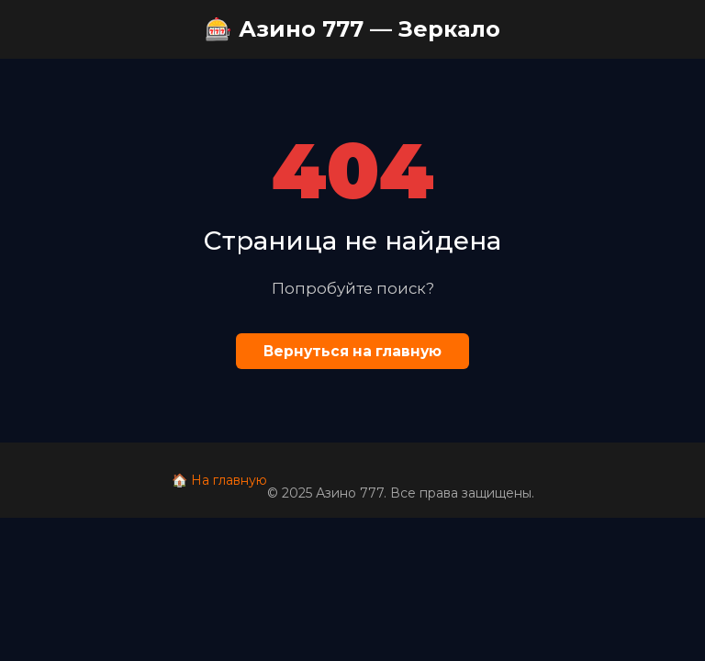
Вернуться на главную (352, 351)
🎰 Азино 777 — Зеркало (352, 29)
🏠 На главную (219, 480)
